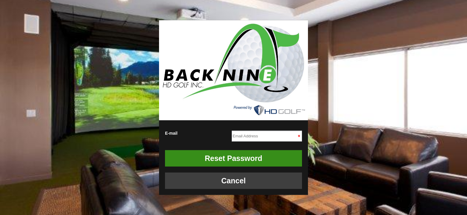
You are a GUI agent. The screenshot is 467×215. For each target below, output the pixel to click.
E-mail (233, 134)
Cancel (233, 180)
